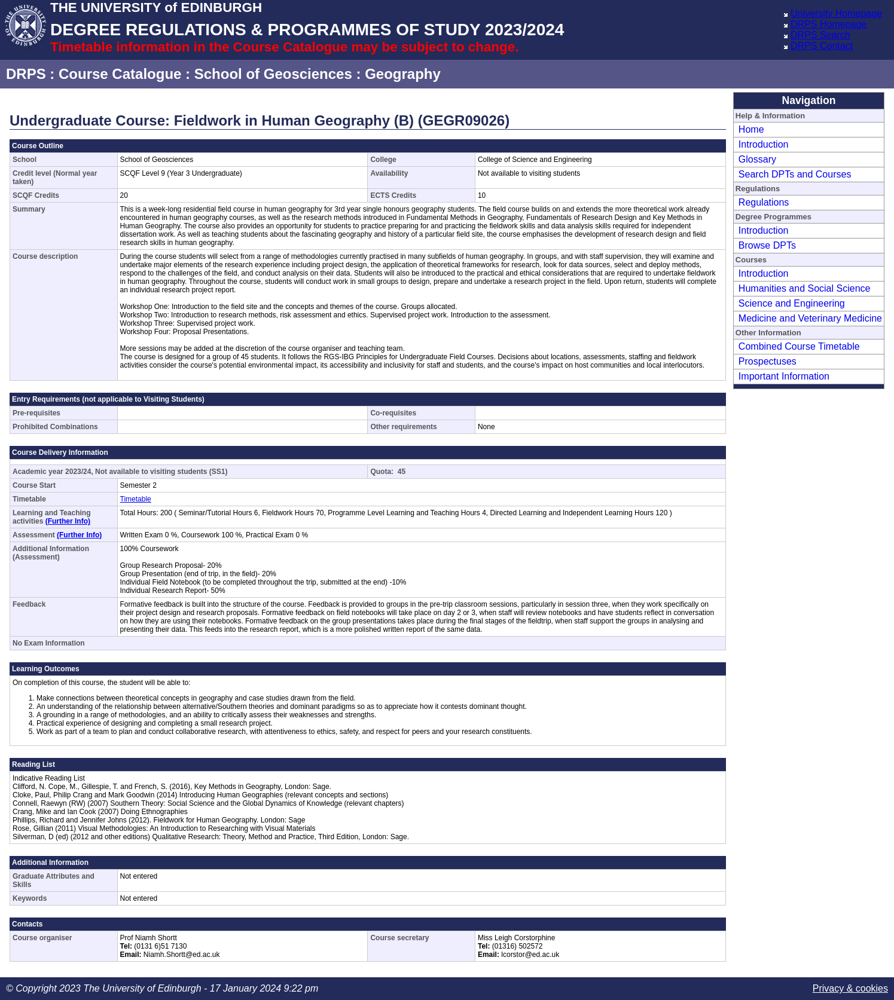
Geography (403, 74)
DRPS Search (820, 35)
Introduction (764, 144)
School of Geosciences (273, 74)
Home (751, 129)
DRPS (26, 74)
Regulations (764, 202)
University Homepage (836, 13)
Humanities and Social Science (805, 288)
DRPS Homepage (828, 24)
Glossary (757, 159)
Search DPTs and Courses (795, 174)
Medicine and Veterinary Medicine (810, 318)
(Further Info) (67, 521)
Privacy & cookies (850, 988)
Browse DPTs (767, 245)
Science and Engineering (792, 303)
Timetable (135, 499)
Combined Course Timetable (799, 346)
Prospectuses (768, 361)
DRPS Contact (822, 46)
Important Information (784, 376)
